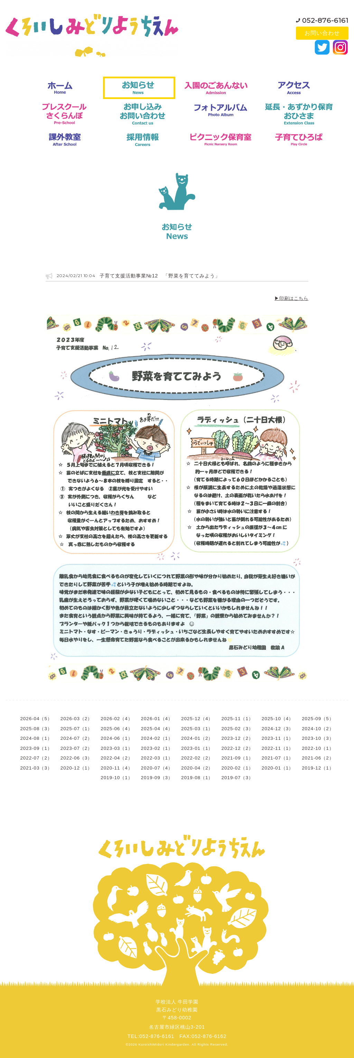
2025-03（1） (197, 728)
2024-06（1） (116, 738)
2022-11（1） (278, 748)
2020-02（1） (237, 768)
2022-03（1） (157, 758)
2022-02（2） (197, 758)
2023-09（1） (36, 748)
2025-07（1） (76, 728)
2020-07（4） (157, 768)
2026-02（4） (116, 718)
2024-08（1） (36, 738)
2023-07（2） (76, 748)
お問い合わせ (322, 33)
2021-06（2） (318, 758)
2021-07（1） (278, 758)
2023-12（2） (237, 738)
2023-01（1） (197, 748)
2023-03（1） (116, 748)
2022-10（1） (318, 748)
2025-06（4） (116, 728)
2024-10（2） (318, 728)
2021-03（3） (36, 768)
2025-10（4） (278, 718)
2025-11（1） (237, 718)
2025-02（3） (237, 728)
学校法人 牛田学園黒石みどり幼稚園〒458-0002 (177, 1009)
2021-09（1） (237, 758)
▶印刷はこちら (291, 298)
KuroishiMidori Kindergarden (164, 1044)
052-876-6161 (325, 18)
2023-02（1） (157, 748)
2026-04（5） (36, 718)
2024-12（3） (278, 728)
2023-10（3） (318, 738)
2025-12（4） (197, 718)
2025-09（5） (318, 718)
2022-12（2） (237, 748)
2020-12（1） (76, 768)
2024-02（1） (157, 738)
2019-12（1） (318, 768)
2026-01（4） (157, 718)
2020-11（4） (116, 768)
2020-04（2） (197, 768)
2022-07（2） (36, 758)
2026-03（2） (76, 718)
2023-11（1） (278, 738)
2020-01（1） (278, 768)
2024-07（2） (76, 738)
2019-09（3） (157, 777)
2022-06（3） (76, 758)
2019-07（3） (237, 777)
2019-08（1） (197, 777)
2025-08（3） (36, 728)
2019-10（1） (116, 777)
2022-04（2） (116, 758)
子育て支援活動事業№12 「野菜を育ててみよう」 (160, 275)
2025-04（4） (157, 728)
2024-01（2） (197, 738)
